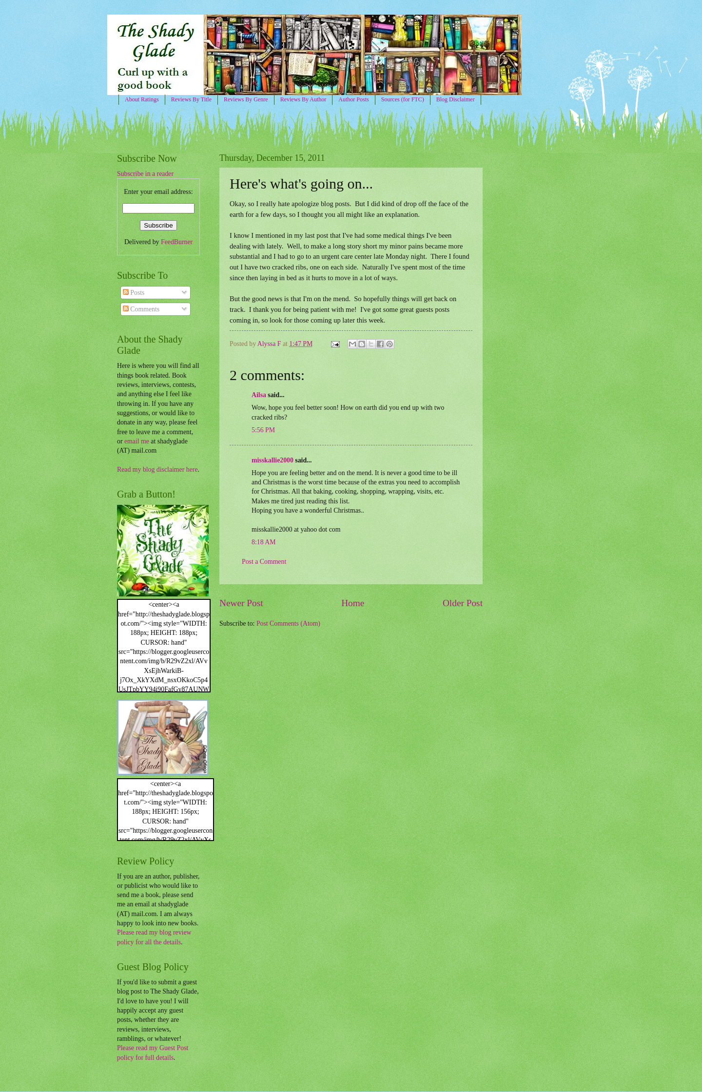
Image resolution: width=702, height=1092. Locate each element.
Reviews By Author (303, 99)
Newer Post (241, 603)
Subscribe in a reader (145, 173)
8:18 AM (263, 542)
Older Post (463, 603)
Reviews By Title (191, 99)
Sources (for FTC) (402, 99)
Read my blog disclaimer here (157, 469)
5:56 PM (263, 430)
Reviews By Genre (246, 99)
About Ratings (142, 99)
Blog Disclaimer (455, 99)
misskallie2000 (272, 460)
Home (352, 603)
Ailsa (259, 395)
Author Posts (353, 99)
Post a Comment (264, 561)
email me (136, 441)
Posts (134, 292)
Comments (141, 309)
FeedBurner (177, 242)
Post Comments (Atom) (288, 623)
